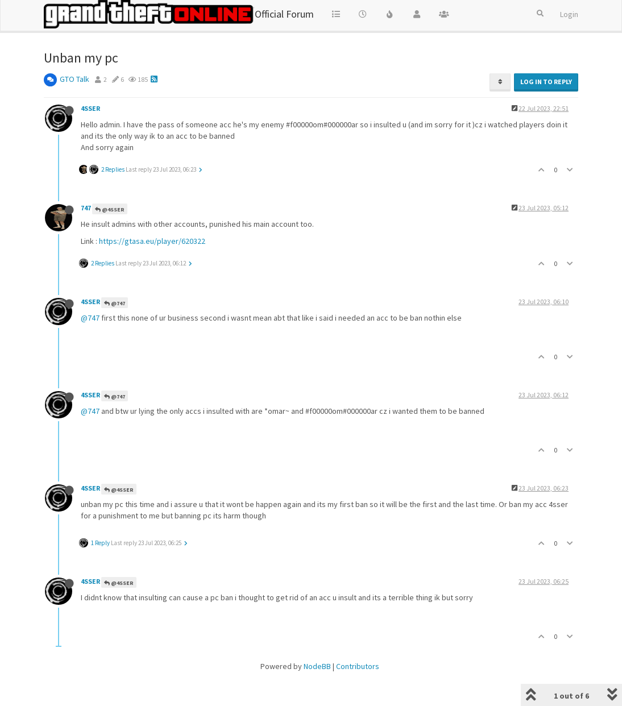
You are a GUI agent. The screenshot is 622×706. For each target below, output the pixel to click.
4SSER (90, 108)
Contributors (357, 666)
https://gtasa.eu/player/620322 (152, 241)
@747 (114, 303)
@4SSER (110, 209)
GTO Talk (74, 79)
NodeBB (317, 666)
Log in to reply (546, 81)
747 (86, 208)
